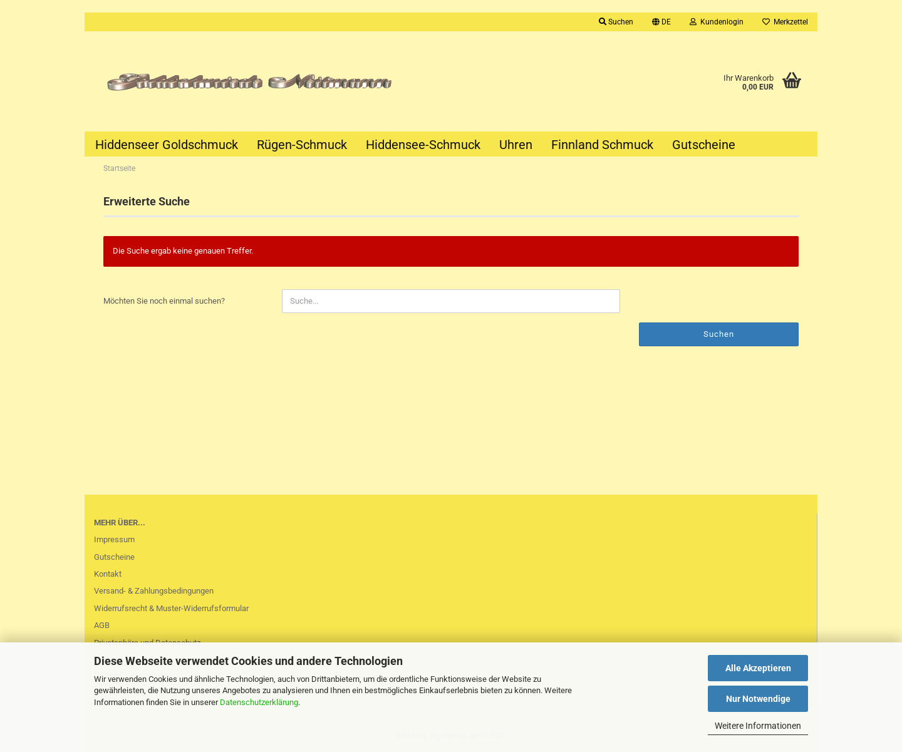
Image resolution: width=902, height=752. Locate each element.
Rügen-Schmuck (302, 144)
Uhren (515, 144)
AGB (102, 625)
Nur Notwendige (758, 699)
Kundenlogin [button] (717, 22)
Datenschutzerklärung (259, 702)
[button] (661, 22)
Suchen (718, 334)
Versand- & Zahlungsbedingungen (154, 590)
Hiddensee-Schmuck (423, 144)
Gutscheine (703, 144)
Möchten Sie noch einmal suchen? (164, 301)
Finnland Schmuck (602, 144)
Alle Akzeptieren (758, 668)
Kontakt (108, 574)
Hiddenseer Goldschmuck (166, 144)
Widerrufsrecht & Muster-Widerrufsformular (171, 608)
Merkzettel (785, 22)
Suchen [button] (616, 22)
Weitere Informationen (758, 726)
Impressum (114, 539)
